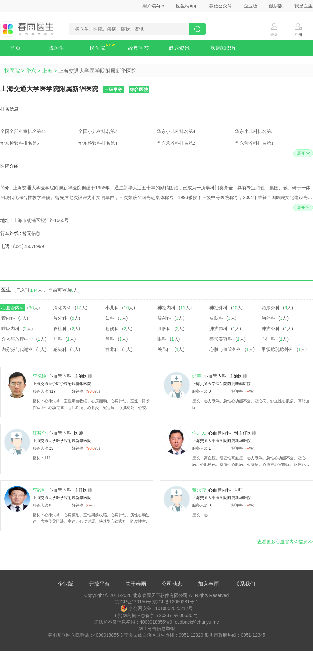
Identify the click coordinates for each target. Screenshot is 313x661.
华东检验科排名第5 (19, 143)
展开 (302, 153)
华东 (31, 71)
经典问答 (138, 48)
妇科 (109, 318)
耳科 (57, 339)
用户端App (153, 5)
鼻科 (109, 339)
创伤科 (112, 328)
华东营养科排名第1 (254, 143)
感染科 (60, 349)
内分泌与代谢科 (17, 349)
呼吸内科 (10, 328)
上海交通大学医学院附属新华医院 (62, 384)
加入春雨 (208, 584)
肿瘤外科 (271, 328)
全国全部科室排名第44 (23, 131)
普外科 (60, 318)
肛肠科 (164, 328)
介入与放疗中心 (17, 339)
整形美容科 (220, 339)
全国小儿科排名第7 (97, 131)
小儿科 (112, 307)
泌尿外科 (271, 307)
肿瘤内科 (218, 328)
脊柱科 (60, 328)
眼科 (161, 339)
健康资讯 (179, 48)
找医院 (97, 48)
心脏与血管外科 (225, 349)
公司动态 (172, 584)
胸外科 (268, 318)
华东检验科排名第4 (97, 143)
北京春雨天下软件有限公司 (160, 595)
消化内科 (62, 307)
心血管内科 (12, 307)
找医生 (56, 48)
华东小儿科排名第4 (176, 131)
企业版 (250, 5)
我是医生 (303, 5)
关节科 (164, 349)
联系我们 (245, 584)
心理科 (268, 339)
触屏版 (276, 5)
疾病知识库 (223, 48)
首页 (15, 48)
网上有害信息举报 (156, 628)
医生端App (187, 5)
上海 (47, 71)
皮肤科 (216, 318)
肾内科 (8, 318)
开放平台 (99, 584)
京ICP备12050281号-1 (175, 601)
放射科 (164, 318)
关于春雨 (135, 584)
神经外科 (218, 307)
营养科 (112, 349)
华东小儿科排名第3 (254, 131)
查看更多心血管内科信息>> (285, 541)
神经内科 (166, 307)
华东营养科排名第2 (176, 143)
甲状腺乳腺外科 (277, 349)
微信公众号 (220, 5)
